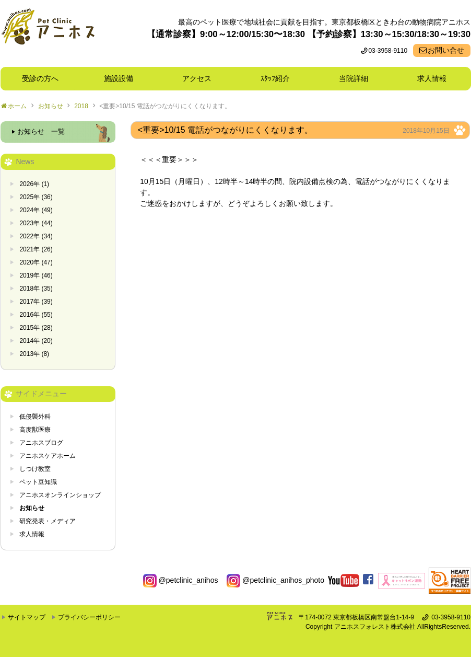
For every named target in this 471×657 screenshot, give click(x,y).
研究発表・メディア (47, 521)
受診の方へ (40, 78)
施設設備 (122, 78)
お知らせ (50, 106)
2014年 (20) (35, 340)
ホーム (17, 106)
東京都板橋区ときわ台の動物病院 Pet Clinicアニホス (48, 33)
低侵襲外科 (35, 416)
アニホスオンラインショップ (60, 495)
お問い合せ (446, 50)
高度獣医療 (35, 429)
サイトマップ (26, 617)
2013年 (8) (34, 354)
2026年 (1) (34, 184)
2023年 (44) (35, 223)
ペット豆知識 (38, 482)
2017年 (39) (35, 301)
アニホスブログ (41, 442)
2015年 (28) (35, 327)
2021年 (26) (35, 249)
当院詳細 (353, 78)
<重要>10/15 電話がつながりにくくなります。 (164, 106)
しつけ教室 (35, 468)
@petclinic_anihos (180, 580)
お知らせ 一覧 (41, 131)
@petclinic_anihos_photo (275, 580)
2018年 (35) (35, 288)
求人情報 (431, 78)
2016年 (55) (35, 314)
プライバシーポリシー (89, 617)
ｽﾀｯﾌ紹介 (279, 78)
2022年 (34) (35, 236)
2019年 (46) (35, 275)
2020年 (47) (35, 262)
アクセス (196, 78)
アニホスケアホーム (47, 455)
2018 (81, 106)
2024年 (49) (35, 210)
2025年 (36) (35, 197)
